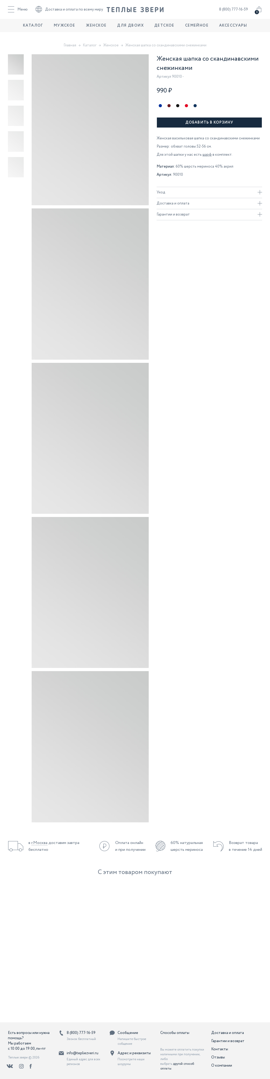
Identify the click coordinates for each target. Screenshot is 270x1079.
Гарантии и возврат (209, 214)
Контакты (219, 1049)
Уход (209, 192)
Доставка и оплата (209, 203)
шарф (207, 154)
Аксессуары (233, 30)
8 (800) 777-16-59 (233, 11)
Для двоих (130, 30)
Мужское (64, 30)
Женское (96, 30)
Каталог (33, 30)
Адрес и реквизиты (134, 1053)
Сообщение (128, 1033)
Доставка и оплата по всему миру (69, 12)
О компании (221, 1065)
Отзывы (218, 1057)
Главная (70, 45)
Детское (164, 30)
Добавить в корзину (209, 122)
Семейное (197, 30)
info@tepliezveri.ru (82, 1053)
